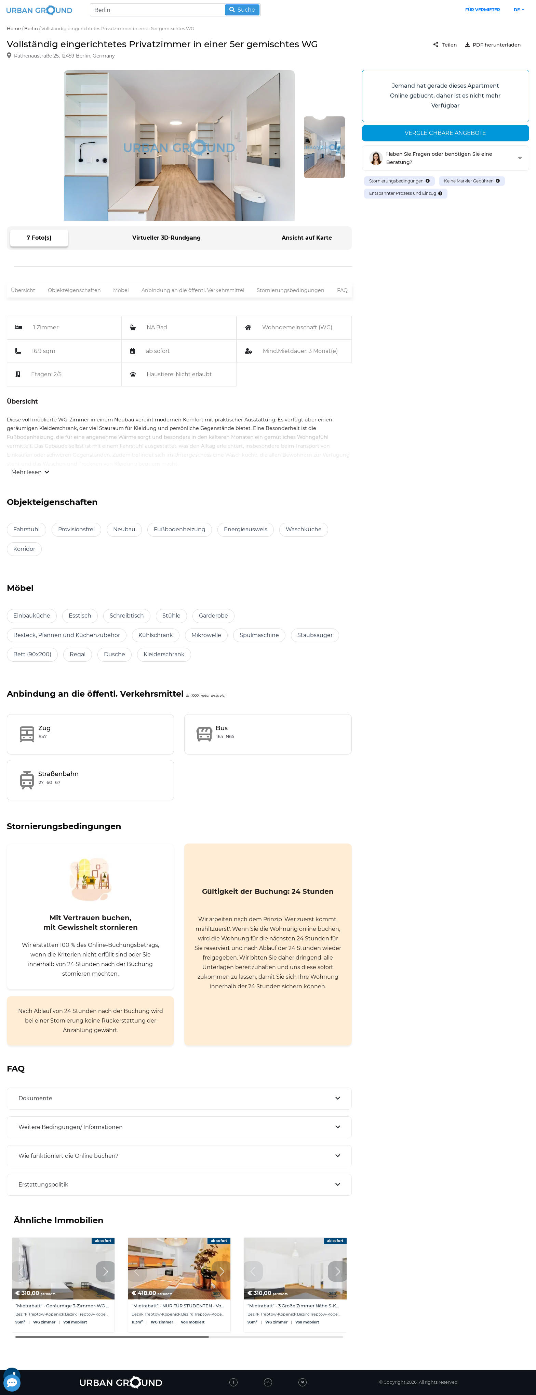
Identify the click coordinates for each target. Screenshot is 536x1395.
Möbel (121, 290)
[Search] (175, 9)
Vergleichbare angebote (445, 133)
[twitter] (302, 1382)
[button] (106, 1271)
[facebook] (233, 1382)
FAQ (342, 290)
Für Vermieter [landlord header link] (482, 9)
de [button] (517, 9)
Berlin (31, 28)
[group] (63, 1285)
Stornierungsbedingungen (290, 290)
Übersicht (23, 290)
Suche (242, 10)
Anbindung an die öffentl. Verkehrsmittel (193, 290)
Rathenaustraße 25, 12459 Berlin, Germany (64, 56)
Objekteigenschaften (74, 290)
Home (14, 28)
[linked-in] (268, 1382)
